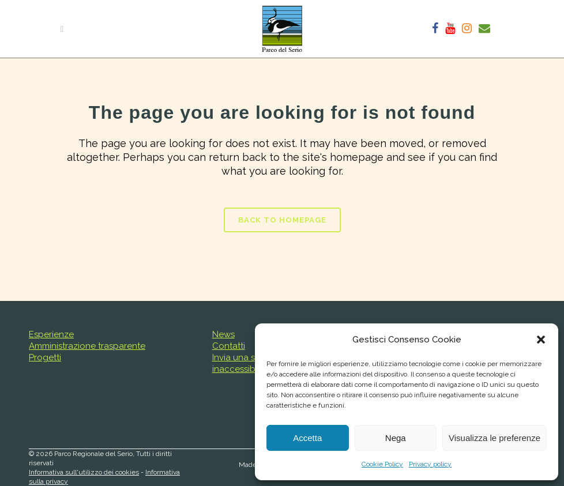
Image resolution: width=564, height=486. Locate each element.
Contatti (228, 346)
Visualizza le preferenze (494, 438)
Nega (395, 438)
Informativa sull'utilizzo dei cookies (84, 472)
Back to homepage (282, 220)
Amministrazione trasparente (87, 346)
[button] (541, 339)
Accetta (307, 438)
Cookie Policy (382, 464)
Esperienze (51, 334)
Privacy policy (430, 464)
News (223, 334)
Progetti (45, 357)
